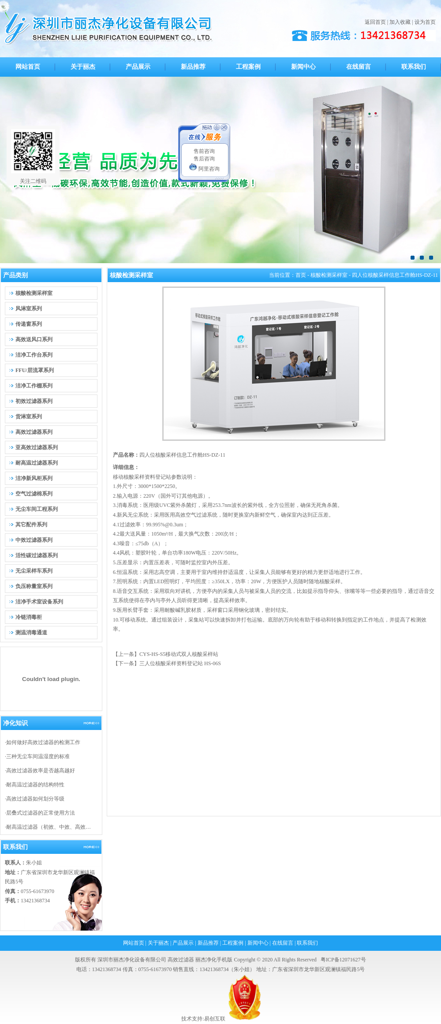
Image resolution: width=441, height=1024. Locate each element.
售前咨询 (204, 151)
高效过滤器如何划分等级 (35, 799)
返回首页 (375, 22)
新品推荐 (208, 943)
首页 (300, 275)
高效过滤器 (181, 960)
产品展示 (183, 943)
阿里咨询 (204, 169)
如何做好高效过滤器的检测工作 (43, 742)
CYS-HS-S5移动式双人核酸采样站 (178, 654)
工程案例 (232, 943)
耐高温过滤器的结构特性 (35, 785)
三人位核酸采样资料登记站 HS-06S (180, 663)
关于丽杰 (158, 943)
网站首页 (133, 943)
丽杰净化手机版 (213, 960)
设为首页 (425, 22)
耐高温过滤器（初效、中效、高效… (48, 827)
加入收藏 (400, 22)
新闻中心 (258, 943)
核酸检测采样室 (329, 275)
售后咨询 (204, 159)
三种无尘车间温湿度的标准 (38, 756)
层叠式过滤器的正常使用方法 (40, 813)
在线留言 (282, 943)
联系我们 (307, 943)
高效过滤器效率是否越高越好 (40, 770)
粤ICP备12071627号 (343, 960)
